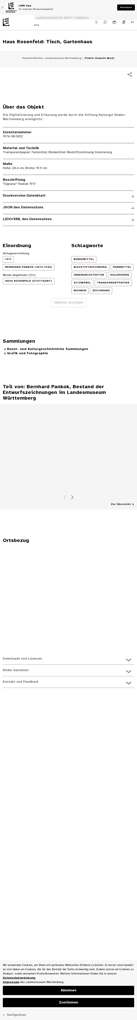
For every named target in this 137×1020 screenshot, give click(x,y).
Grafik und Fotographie (27, 368)
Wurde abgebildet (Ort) (19, 290)
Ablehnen (68, 990)
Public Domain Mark (99, 73)
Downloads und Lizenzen (22, 673)
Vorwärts (72, 512)
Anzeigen (126, 7)
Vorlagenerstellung (16, 268)
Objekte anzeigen (68, 317)
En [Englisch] (132, 22)
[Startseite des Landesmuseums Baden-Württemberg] (17, 25)
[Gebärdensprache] (123, 23)
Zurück (65, 512)
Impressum (11, 982)
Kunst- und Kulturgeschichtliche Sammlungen (47, 364)
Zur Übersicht (121, 519)
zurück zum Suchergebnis (23, 40)
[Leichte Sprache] (114, 23)
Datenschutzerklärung (19, 977)
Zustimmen (68, 1002)
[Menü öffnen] (96, 22)
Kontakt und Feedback (21, 697)
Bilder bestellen (16, 685)
